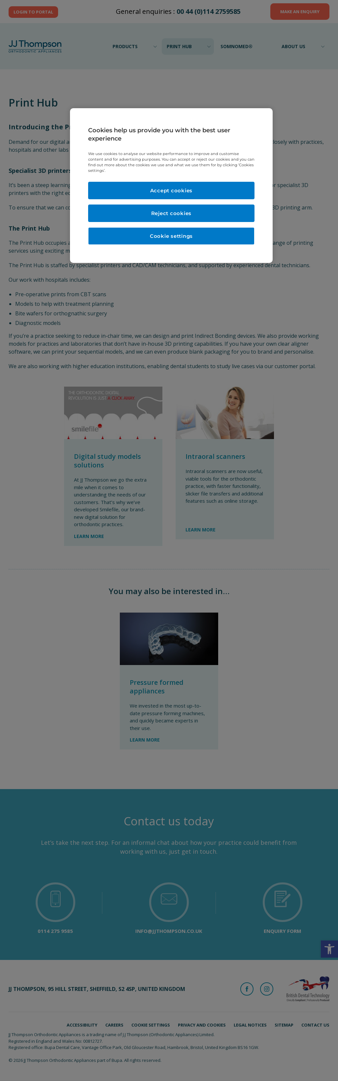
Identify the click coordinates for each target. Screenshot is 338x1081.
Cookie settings (171, 236)
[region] (171, 185)
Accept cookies (171, 190)
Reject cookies (171, 213)
